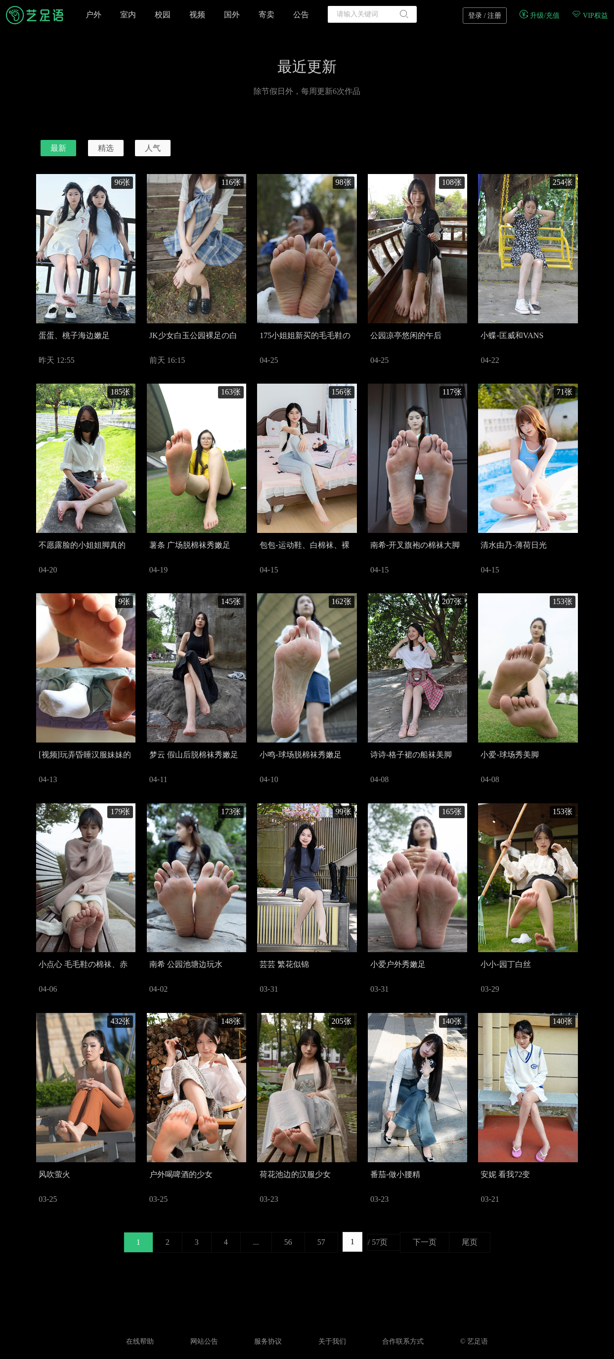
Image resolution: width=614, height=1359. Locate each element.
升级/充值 (539, 15)
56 (288, 1242)
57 (321, 1242)
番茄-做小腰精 (395, 1174)
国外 (232, 14)
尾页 (470, 1242)
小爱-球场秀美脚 (509, 754)
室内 (128, 14)
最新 (58, 148)
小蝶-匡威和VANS (512, 335)
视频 (197, 14)
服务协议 (268, 1341)
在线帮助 (140, 1341)
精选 (106, 148)
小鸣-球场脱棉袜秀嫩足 (300, 754)
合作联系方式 (403, 1341)
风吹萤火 (54, 1174)
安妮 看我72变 (505, 1174)
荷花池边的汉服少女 (295, 1174)
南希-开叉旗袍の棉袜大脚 (415, 545)
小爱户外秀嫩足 (398, 964)
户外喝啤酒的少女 (181, 1174)
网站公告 (204, 1341)
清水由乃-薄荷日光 (513, 545)
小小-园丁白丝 (505, 964)
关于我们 (332, 1341)
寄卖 (266, 14)
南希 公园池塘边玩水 (185, 964)
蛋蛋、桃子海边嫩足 (74, 335)
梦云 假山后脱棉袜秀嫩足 (193, 754)
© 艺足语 (474, 1341)
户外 (93, 14)
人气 (153, 148)
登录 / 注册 (484, 15)
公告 (301, 14)
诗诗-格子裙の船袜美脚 (411, 754)
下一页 (425, 1242)
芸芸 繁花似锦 (284, 964)
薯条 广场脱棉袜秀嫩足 (189, 545)
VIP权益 (589, 15)
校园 (163, 14)
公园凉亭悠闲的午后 (405, 335)
